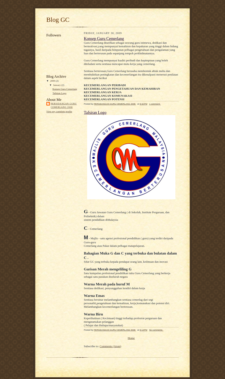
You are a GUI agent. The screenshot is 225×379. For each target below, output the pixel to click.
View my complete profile (59, 111)
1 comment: (155, 104)
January (57, 85)
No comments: (156, 330)
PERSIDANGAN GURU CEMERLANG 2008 (64, 105)
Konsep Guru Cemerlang (64, 89)
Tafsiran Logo (59, 93)
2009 (53, 80)
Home (131, 338)
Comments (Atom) (110, 346)
